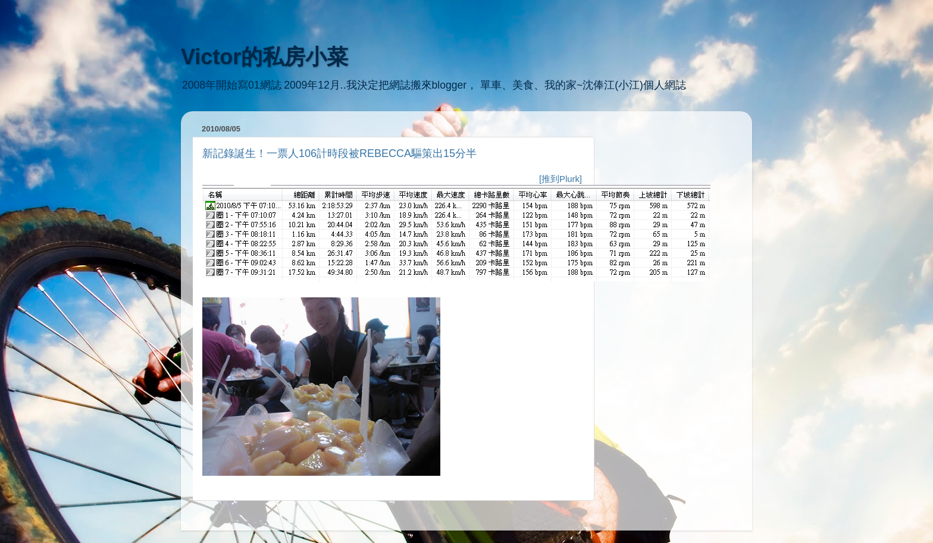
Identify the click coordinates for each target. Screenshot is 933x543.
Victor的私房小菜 (264, 57)
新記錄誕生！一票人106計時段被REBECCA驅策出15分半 (339, 153)
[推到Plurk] (560, 179)
